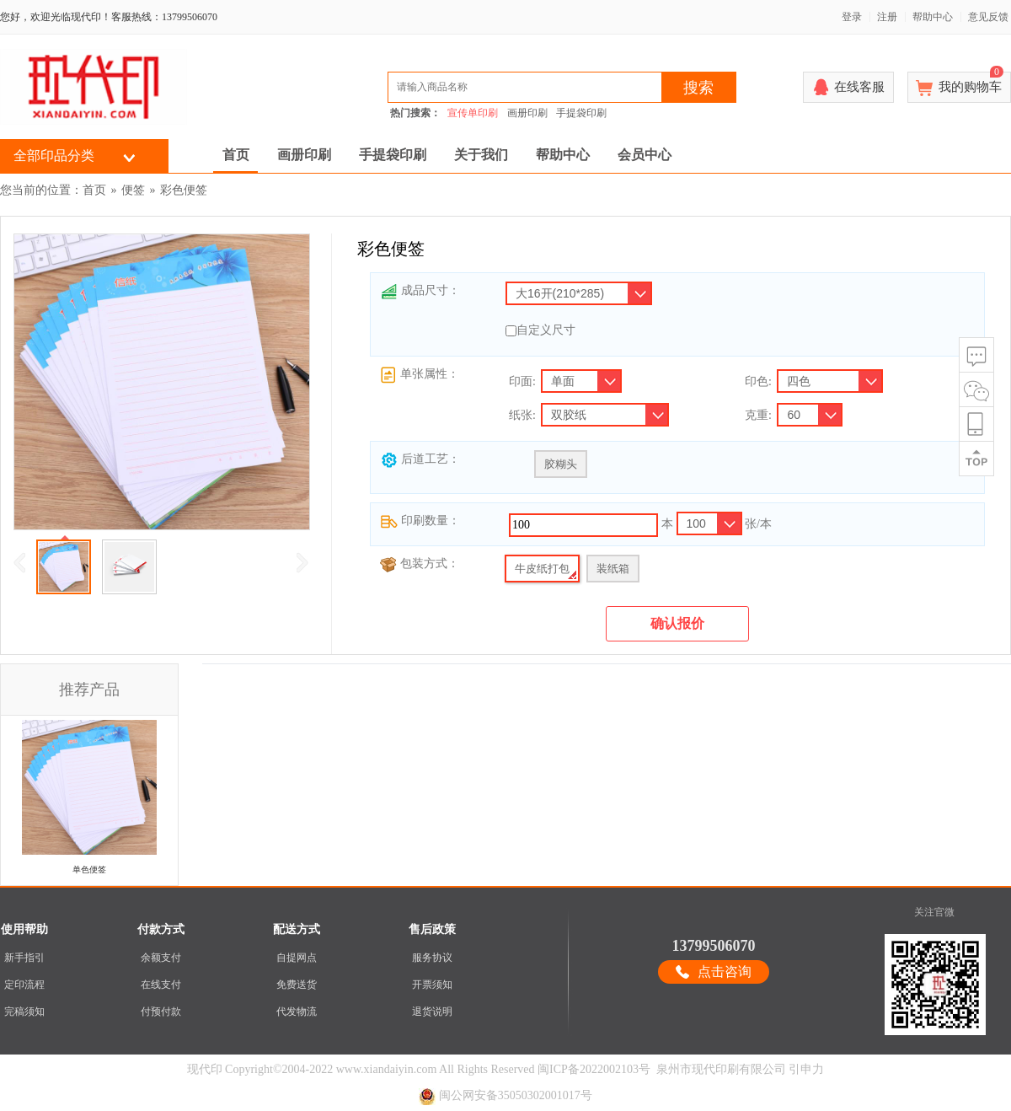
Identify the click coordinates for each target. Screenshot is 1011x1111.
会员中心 (644, 155)
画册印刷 (527, 113)
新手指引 (24, 957)
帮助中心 (932, 17)
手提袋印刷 (581, 113)
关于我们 (481, 155)
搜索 (698, 87)
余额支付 (161, 957)
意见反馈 (988, 17)
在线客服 (859, 87)
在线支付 (161, 984)
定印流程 (24, 984)
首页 (235, 155)
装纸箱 (612, 568)
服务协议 (432, 957)
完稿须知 (24, 1011)
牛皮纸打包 (542, 568)
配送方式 (296, 929)
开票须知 (432, 984)
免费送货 (296, 984)
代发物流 (296, 1011)
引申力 (806, 1069)
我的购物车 (971, 83)
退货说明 (432, 1011)
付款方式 (161, 929)
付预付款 (161, 1011)
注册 (887, 17)
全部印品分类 (53, 155)
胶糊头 (560, 464)
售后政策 (432, 929)
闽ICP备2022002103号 (594, 1069)
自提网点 (296, 957)
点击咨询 (725, 971)
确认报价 (677, 623)
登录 (852, 17)
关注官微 (934, 912)
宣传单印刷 (472, 113)
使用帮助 (24, 929)
